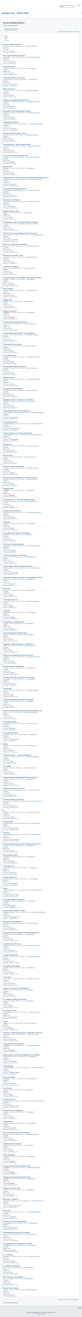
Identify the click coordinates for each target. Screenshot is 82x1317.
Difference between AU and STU (14, 788)
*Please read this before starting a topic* (17, 1166)
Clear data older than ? (11, 733)
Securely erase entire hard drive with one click (18, 677)
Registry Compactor (10, 311)
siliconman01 (8, 79)
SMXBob (7, 512)
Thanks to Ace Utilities (10, 266)
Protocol (7, 923)
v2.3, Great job (8, 1255)
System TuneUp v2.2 (10, 877)
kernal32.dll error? (9, 1099)
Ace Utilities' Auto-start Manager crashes (17, 111)
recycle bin (6, 522)
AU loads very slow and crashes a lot (15, 155)
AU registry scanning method (13, 389)
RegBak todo (7, 300)
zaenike (7, 523)
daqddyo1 (7, 546)
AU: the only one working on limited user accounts (20, 477)
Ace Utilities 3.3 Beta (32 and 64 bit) (15, 999)
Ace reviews (7, 766)
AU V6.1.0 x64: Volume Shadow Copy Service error (20, 233)
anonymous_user (9, 912)
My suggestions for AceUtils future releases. (18, 1243)
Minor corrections (9, 89)
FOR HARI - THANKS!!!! (11, 1199)
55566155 (7, 901)
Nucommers (8, 1012)
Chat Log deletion (9, 1077)
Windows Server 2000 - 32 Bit (13, 255)
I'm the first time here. (10, 422)
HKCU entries (7, 166)
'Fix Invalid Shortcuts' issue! (12, 344)
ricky (6, 246)
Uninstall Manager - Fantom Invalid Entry (17, 755)
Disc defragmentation (10, 855)
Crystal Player (8, 1121)
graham (7, 945)
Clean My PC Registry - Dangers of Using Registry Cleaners (23, 577)
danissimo (8, 179)
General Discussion (31, 46)
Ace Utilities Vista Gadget (11, 966)
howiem (7, 157)
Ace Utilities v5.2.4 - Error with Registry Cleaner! (19, 500)
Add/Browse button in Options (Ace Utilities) (18, 400)
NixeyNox (7, 723)
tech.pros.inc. (8, 801)
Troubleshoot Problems (33, 57)
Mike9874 (8, 57)
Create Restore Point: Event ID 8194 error (17, 411)
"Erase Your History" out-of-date (14, 78)
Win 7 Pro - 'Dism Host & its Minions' (15, 244)
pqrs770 (7, 579)
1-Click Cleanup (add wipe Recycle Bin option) (18, 699)
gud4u (6, 1190)
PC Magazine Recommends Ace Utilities (16, 1232)
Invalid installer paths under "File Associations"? (19, 333)
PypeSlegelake (9, 435)
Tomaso (7, 113)
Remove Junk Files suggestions (13, 666)
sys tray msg (7, 444)
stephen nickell (9, 823)
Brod (6, 1145)
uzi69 (7, 90)
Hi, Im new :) (7, 977)
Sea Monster (8, 879)
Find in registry (8, 289)
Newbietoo (8, 1056)
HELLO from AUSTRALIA (11, 200)
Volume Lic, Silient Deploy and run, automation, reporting (22, 1033)
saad (7, 224)
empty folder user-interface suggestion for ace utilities (21, 1055)
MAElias (7, 812)
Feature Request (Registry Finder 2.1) (15, 189)
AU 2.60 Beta (7, 1088)
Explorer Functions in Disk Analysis (15, 1221)
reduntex (7, 979)
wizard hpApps (8, 1066)
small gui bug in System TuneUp (14, 910)
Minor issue (7, 1210)
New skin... (6, 833)
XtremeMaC (8, 124)
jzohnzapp (7, 1034)
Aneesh (7, 312)
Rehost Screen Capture (11, 1288)
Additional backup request (12, 1144)
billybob (7, 1079)
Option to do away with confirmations (16, 988)
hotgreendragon (9, 1067)
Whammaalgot (9, 890)
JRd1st (6, 990)
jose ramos (8, 790)
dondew (7, 446)
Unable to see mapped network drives (16, 100)
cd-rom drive (7, 688)
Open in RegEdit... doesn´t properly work (17, 144)
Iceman (8, 68)
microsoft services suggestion (13, 1110)
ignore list (6, 588)
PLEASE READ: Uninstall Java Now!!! (15, 322)
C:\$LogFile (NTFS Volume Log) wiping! (16, 533)
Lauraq (7, 46)
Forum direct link (9, 866)
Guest (6, 1289)
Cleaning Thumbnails (10, 955)
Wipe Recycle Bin (9, 377)
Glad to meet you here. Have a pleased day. (17, 433)
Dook (6, 301)
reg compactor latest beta (12, 944)
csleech (7, 379)
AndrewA (7, 1123)
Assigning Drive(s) (9, 67)
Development (32, 68)
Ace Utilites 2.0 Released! (11, 1266)
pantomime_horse (10, 1201)
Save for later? (8, 455)
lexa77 (7, 290)
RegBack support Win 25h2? (12, 44)
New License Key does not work (14, 55)
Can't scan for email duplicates (13, 544)
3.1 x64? (5, 1021)
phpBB (35, 1312)
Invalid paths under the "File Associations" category (20, 222)
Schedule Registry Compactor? (13, 799)
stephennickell (9, 734)
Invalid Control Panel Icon (12, 511)
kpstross (7, 657)
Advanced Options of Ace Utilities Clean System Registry (22, 277)
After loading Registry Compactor (14, 366)
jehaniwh (7, 101)
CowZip (7, 257)
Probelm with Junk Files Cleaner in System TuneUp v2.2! (22, 844)
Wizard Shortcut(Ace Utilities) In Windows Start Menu (21, 933)
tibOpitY (7, 468)
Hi (4, 810)
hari (6, 212)
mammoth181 (8, 568)
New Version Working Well (12, 921)
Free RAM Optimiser (10, 722)
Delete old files (8, 822)
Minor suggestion (9, 1155)
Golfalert (8, 201)
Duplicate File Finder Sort (11, 1188)
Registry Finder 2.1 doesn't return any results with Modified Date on (26, 178)
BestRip (7, 856)
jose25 (6, 1112)
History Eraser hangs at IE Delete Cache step (18, 655)
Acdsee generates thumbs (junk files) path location (20, 777)
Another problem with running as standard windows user (22, 711)
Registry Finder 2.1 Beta (11, 211)
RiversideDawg (9, 834)
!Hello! (5, 888)
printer (5, 744)
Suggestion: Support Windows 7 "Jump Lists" (18, 644)
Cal (6, 323)
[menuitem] (77, 5)
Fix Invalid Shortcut (9, 355)
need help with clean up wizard (13, 1044)
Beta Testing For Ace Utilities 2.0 (14, 1277)
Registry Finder (8, 488)
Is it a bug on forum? (10, 1010)
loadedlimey (8, 1223)
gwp (6, 268)
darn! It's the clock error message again (16, 1132)
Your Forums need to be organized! (15, 555)
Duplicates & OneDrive (10, 122)
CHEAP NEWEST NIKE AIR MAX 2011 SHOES (17, 566)
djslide (7, 1134)
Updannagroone (9, 423)
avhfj (6, 457)
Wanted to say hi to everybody (13, 466)
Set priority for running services (13, 622)
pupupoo (7, 612)
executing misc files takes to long (14, 133)
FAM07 (8, 146)
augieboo (7, 1156)
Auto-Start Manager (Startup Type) (15, 633)
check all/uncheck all (10, 599)
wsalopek (7, 679)
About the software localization (14, 899)
